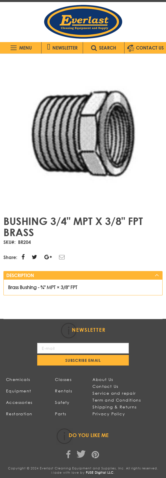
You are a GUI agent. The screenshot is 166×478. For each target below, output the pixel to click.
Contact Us (105, 386)
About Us (102, 379)
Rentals (63, 391)
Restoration (19, 413)
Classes (63, 379)
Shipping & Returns (114, 407)
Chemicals (18, 379)
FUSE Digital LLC (100, 472)
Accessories (19, 402)
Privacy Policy (108, 413)
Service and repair (114, 393)
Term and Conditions (116, 400)
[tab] (83, 275)
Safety (62, 402)
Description (20, 275)
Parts (60, 413)
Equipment (18, 391)
